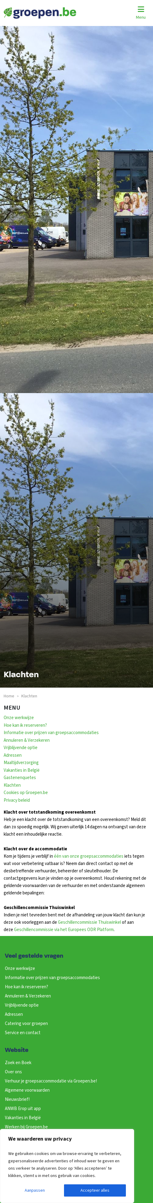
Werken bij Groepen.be (26, 1127)
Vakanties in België (22, 770)
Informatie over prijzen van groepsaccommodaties (51, 733)
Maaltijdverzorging (21, 762)
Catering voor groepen (26, 1023)
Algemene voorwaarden (27, 1090)
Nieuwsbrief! (17, 1099)
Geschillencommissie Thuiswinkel (89, 922)
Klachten (12, 785)
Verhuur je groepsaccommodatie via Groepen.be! (51, 1081)
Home (9, 696)
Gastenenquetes (20, 777)
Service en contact (23, 1033)
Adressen (13, 755)
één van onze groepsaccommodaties (88, 856)
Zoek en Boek (18, 1063)
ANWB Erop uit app (23, 1108)
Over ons (13, 1072)
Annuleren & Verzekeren (27, 740)
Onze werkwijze (19, 718)
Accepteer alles (94, 1190)
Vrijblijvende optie (20, 747)
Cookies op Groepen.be (26, 792)
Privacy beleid (17, 800)
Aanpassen (35, 1190)
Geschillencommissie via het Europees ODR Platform (64, 929)
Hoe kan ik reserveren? (25, 725)
